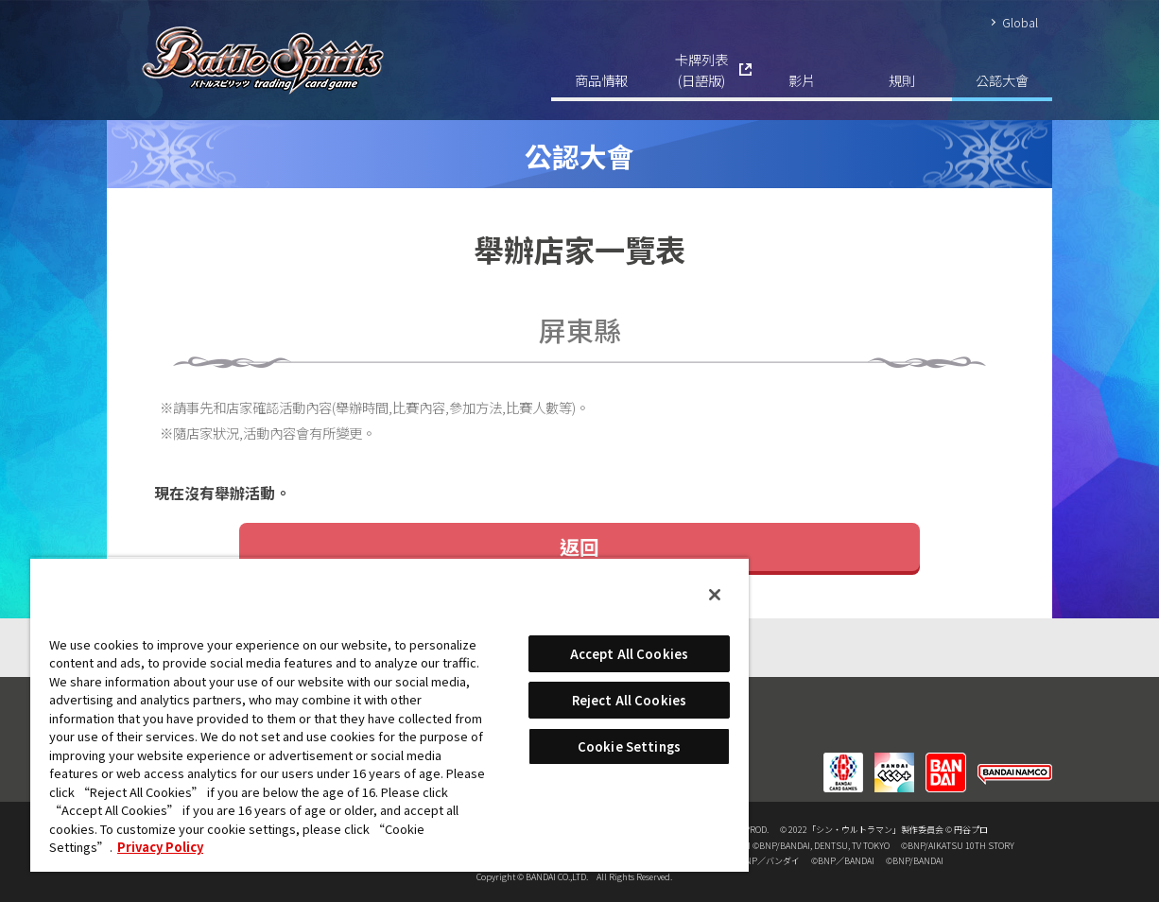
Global (1020, 22)
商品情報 (601, 80)
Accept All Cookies (629, 654)
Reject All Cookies (629, 700)
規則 (902, 80)
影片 (801, 80)
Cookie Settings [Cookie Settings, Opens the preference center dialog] (629, 746)
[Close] (714, 595)
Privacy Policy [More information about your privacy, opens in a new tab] (160, 847)
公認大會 (1002, 80)
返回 (579, 546)
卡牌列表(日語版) (701, 69)
